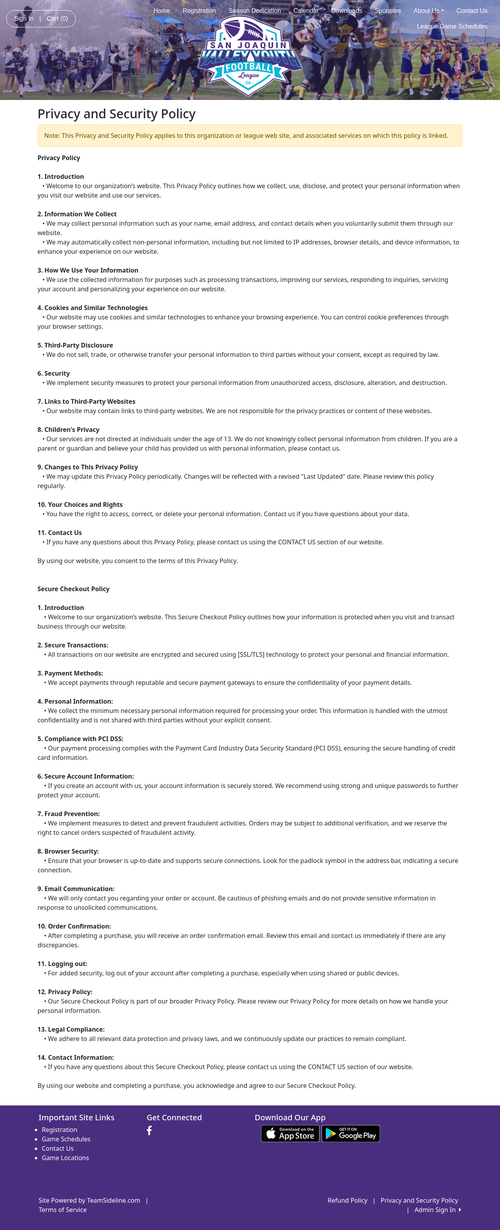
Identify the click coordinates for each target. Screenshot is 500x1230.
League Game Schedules (452, 26)
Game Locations (65, 1157)
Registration (199, 10)
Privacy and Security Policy (419, 1200)
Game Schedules (66, 1139)
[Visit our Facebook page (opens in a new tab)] (151, 1131)
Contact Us (472, 10)
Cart (57, 18)
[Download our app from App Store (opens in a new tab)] (290, 1133)
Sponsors (388, 10)
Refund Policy (348, 1200)
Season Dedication (255, 10)
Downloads (346, 10)
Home (162, 10)
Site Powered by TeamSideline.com (89, 1200)
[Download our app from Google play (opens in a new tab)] (350, 1133)
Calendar (306, 10)
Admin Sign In (437, 1209)
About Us (429, 10)
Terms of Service (63, 1209)
